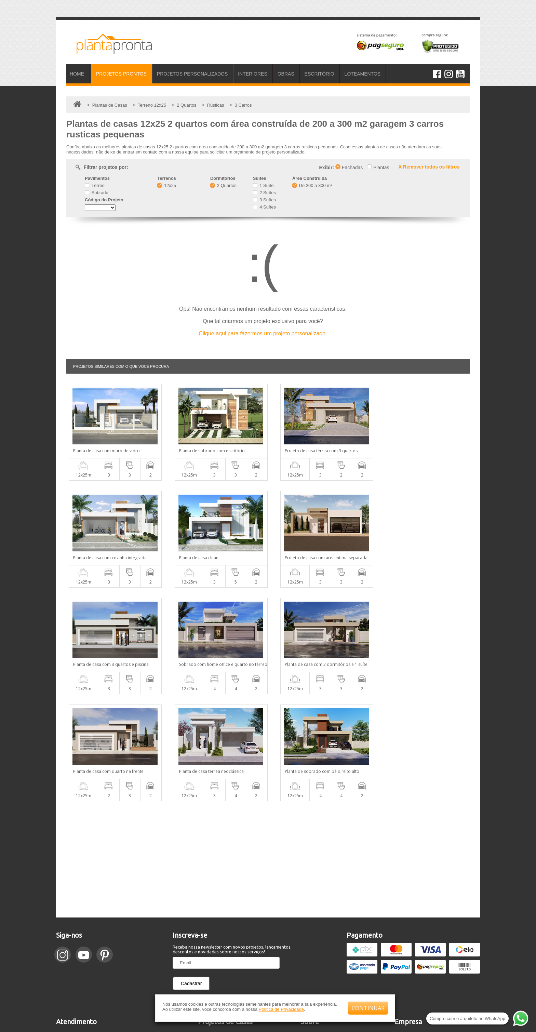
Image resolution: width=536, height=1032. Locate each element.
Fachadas (349, 167)
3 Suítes (264, 199)
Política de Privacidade (281, 1009)
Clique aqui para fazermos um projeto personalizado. (263, 333)
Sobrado (96, 192)
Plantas (378, 167)
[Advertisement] (268, 752)
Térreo (95, 185)
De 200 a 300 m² (312, 185)
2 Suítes (264, 192)
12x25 (166, 185)
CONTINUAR (368, 1008)
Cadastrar (191, 876)
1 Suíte (263, 185)
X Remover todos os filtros (429, 167)
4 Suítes (264, 207)
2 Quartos (223, 185)
